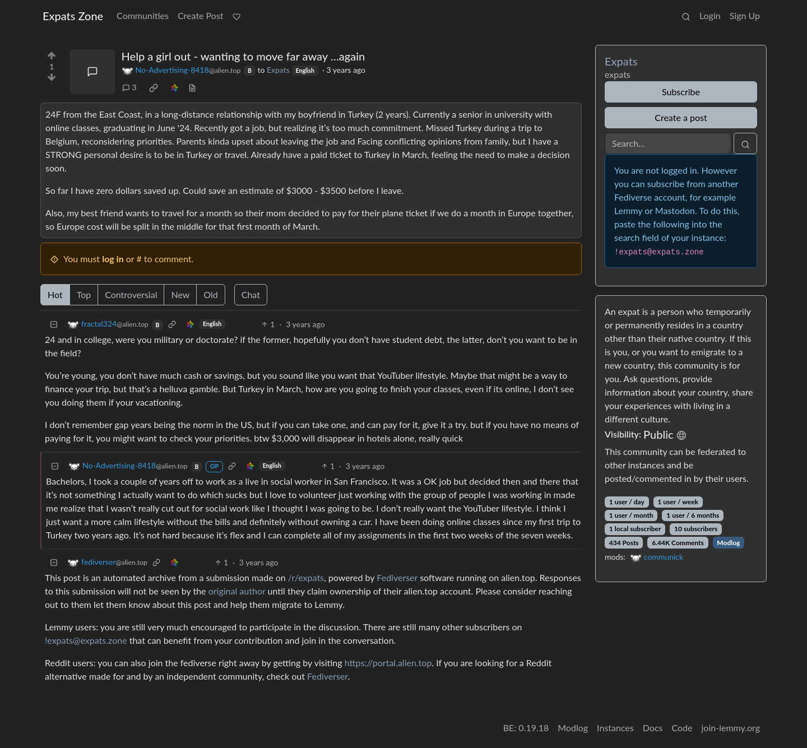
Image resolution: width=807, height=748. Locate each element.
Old (210, 294)
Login (710, 15)
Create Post (201, 15)
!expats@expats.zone (86, 640)
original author (237, 591)
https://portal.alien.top (388, 662)
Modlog (728, 542)
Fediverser (397, 577)
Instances (615, 727)
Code (682, 727)
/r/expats (306, 577)
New (180, 294)
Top (84, 294)
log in (113, 258)
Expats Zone (73, 15)
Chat (251, 294)
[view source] (192, 87)
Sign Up (745, 15)
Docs (653, 727)
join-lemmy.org (731, 727)
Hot (55, 294)
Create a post (681, 117)
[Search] (668, 143)
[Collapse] (54, 324)
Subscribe (681, 91)
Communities (143, 15)
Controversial (131, 294)
